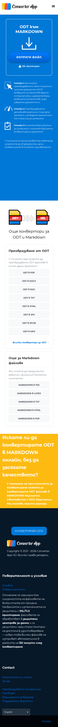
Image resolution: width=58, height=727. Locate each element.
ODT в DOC (29, 289)
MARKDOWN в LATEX (29, 393)
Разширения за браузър (18, 697)
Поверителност (13, 589)
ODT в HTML (29, 306)
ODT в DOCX (29, 281)
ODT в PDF (29, 272)
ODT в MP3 (29, 331)
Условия (7, 585)
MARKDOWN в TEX (29, 385)
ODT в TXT (29, 298)
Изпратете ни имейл (17, 677)
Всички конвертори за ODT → (31, 342)
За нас (6, 681)
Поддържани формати (17, 701)
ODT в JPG (29, 314)
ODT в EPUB (29, 323)
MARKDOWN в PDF (29, 418)
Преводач (8, 693)
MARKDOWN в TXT (29, 402)
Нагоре (46, 721)
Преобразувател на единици (21, 689)
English (8, 712)
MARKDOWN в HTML (29, 410)
